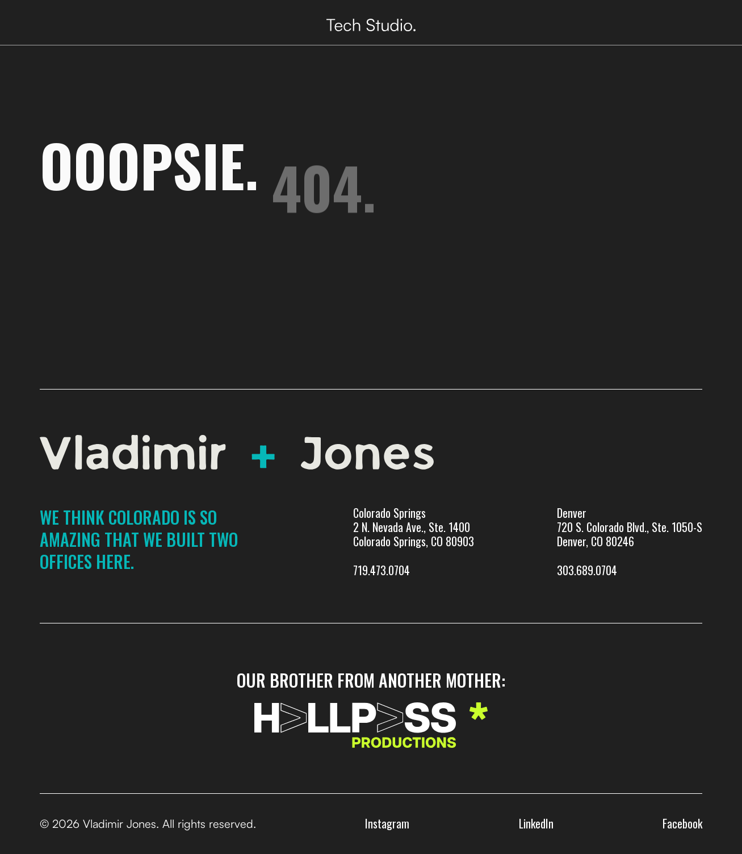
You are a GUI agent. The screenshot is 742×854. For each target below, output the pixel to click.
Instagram (387, 823)
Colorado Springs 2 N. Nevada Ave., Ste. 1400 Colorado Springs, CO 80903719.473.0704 (413, 541)
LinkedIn (536, 823)
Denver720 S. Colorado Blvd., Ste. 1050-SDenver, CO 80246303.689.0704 (629, 541)
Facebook (682, 823)
